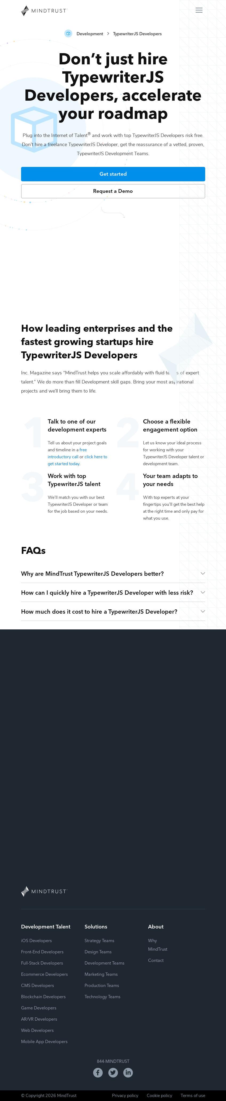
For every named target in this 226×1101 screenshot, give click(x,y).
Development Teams (104, 963)
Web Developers (37, 1030)
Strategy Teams (99, 940)
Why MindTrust (157, 944)
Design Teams (98, 951)
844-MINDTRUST (113, 1061)
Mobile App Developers (44, 1041)
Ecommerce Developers (44, 974)
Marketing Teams (101, 974)
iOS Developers (36, 940)
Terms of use (193, 1096)
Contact (156, 960)
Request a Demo (113, 190)
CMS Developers (37, 985)
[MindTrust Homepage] (44, 11)
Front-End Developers (42, 951)
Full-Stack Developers (42, 963)
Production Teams (102, 985)
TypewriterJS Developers (137, 33)
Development (90, 33)
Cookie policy (159, 1096)
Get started (113, 173)
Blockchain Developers (43, 996)
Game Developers (38, 1007)
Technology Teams (102, 996)
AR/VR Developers (39, 1019)
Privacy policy (125, 1096)
